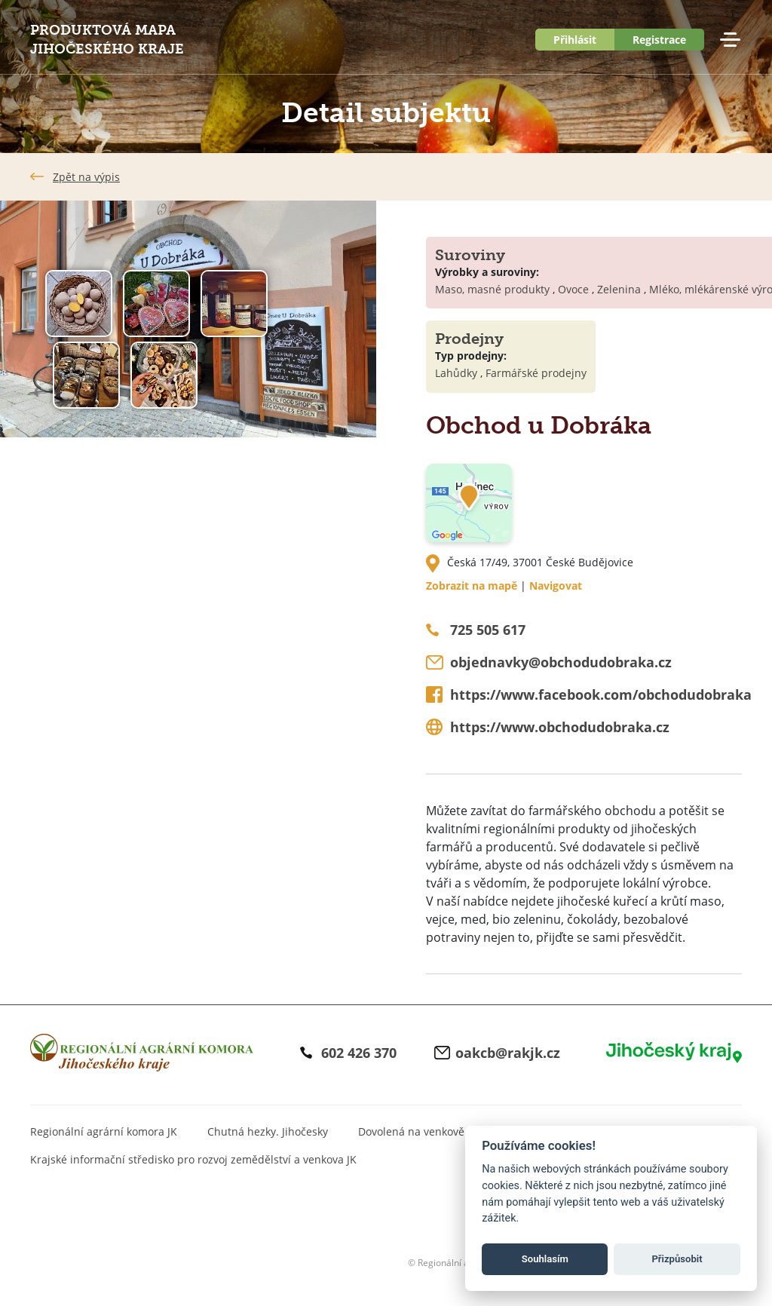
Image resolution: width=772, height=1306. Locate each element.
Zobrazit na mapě (471, 585)
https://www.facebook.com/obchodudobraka (601, 694)
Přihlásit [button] (574, 39)
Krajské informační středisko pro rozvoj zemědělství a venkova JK (193, 1159)
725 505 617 (487, 630)
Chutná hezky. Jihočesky (267, 1131)
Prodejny (469, 339)
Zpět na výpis (86, 177)
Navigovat (555, 585)
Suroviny (470, 255)
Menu (730, 40)
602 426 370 (359, 1053)
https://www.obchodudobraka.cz (559, 727)
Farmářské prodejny (536, 373)
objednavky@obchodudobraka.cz (561, 662)
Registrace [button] (659, 39)
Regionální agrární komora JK (103, 1131)
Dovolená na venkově (411, 1131)
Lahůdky (456, 373)
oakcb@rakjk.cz (507, 1053)
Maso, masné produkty (492, 289)
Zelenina (619, 289)
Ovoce (573, 289)
